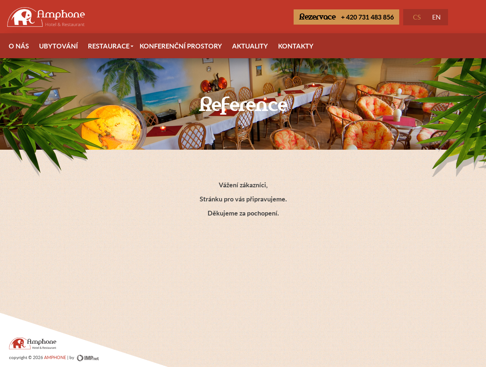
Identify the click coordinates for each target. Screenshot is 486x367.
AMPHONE (55, 357)
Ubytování (58, 46)
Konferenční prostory (181, 46)
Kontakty (296, 46)
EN (436, 17)
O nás (19, 46)
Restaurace (111, 48)
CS (417, 17)
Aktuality (250, 46)
